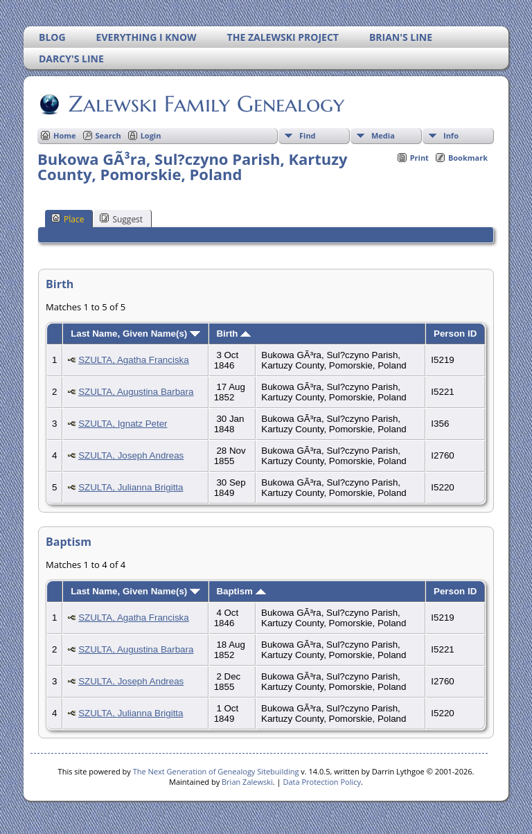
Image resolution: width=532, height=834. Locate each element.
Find (307, 135)
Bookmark (468, 157)
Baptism (240, 591)
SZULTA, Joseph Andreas (131, 455)
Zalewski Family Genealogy (205, 104)
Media (383, 135)
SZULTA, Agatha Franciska (133, 360)
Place (67, 219)
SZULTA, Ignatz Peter (122, 423)
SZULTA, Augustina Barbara (135, 392)
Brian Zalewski (247, 782)
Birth (233, 333)
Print (419, 157)
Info (451, 135)
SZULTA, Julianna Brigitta (130, 487)
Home (64, 135)
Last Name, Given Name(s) (135, 333)
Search (108, 135)
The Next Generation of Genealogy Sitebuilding (216, 771)
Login (151, 135)
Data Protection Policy (322, 782)
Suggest (121, 219)
